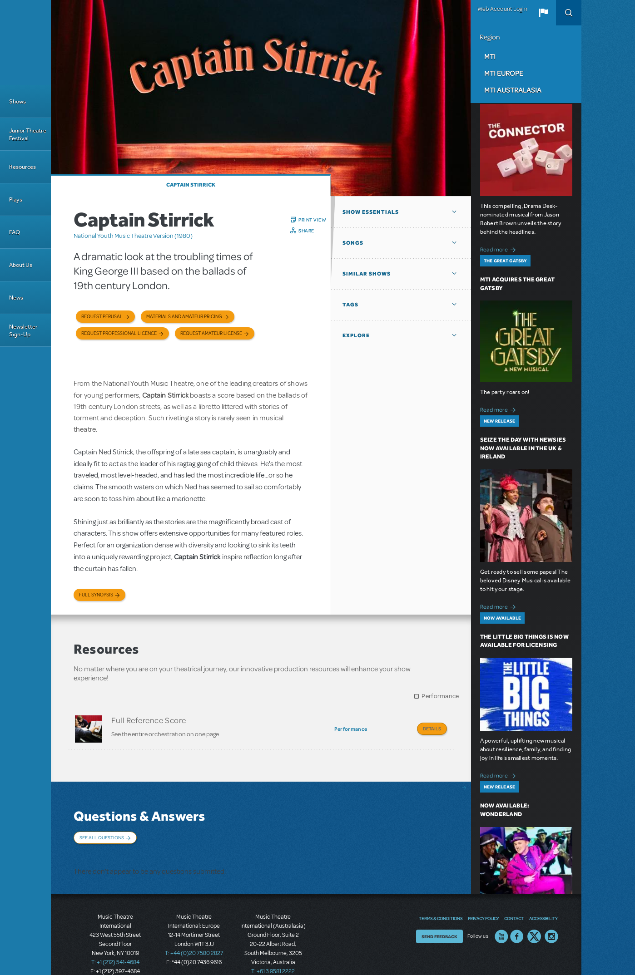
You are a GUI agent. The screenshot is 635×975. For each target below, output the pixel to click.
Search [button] (568, 12)
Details (432, 728)
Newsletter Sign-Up (23, 330)
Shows (17, 101)
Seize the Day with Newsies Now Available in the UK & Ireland (523, 448)
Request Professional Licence (119, 333)
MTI (490, 56)
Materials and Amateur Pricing (184, 317)
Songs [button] (352, 243)
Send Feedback (439, 917)
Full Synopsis (96, 595)
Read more (499, 248)
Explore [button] (356, 335)
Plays (15, 199)
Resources (22, 167)
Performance (440, 696)
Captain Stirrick (190, 185)
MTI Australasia (512, 89)
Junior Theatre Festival (27, 134)
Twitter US (534, 917)
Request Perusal (102, 317)
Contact (514, 898)
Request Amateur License (211, 333)
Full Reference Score (148, 720)
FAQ (14, 232)
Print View (312, 220)
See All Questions (101, 832)
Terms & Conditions (440, 898)
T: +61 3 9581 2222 (273, 952)
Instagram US (551, 917)
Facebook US (517, 917)
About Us (20, 265)
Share (306, 230)
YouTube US (501, 917)
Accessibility (543, 898)
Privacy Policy (483, 898)
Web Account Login (502, 9)
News (16, 297)
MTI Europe (503, 73)
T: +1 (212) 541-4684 (115, 943)
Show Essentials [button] (370, 212)
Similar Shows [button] (366, 274)
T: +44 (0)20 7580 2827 (194, 934)
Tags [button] (350, 304)
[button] (543, 12)
